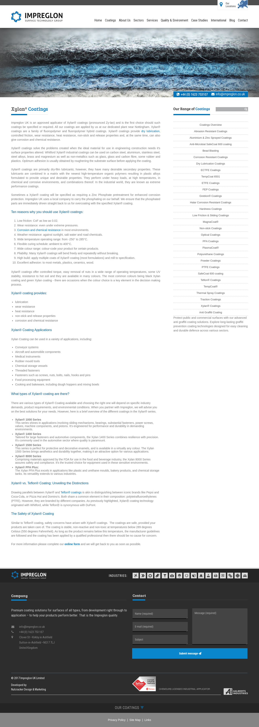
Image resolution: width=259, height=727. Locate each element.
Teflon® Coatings (211, 280)
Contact (243, 20)
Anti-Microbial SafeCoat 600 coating (210, 144)
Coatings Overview (211, 124)
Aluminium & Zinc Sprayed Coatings (211, 137)
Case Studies (199, 20)
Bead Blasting (211, 150)
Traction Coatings (210, 299)
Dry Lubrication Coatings (210, 163)
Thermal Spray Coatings (210, 292)
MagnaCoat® (211, 221)
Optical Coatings (210, 234)
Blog (232, 20)
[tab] (129, 707)
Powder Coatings (211, 260)
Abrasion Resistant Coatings (210, 131)
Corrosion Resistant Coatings (210, 157)
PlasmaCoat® (211, 247)
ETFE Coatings (211, 183)
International (218, 20)
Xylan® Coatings (210, 305)
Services (152, 20)
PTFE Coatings (211, 267)
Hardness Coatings (211, 208)
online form (72, 544)
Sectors (139, 20)
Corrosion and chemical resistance (39, 230)
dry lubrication (150, 131)
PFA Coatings (211, 241)
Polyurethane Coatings (210, 254)
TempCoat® (211, 286)
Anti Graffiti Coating (210, 312)
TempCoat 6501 (210, 176)
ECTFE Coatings (211, 170)
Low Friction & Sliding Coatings (210, 215)
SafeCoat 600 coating (210, 273)
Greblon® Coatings (211, 195)
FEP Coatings (211, 189)
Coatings (110, 20)
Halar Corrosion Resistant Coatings (210, 202)
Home (98, 20)
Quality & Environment (174, 20)
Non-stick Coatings (211, 228)
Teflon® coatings (71, 492)
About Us (125, 20)
